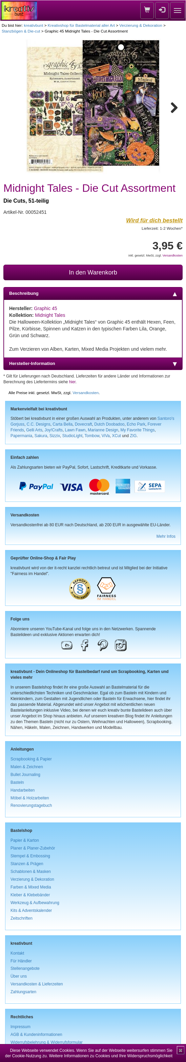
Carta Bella (63, 424)
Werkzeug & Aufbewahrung (35, 902)
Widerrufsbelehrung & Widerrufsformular (47, 1042)
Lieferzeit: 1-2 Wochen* (162, 228)
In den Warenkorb (93, 272)
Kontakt (17, 953)
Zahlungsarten (23, 991)
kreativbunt (33, 25)
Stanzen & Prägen (27, 863)
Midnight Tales (50, 315)
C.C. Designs (38, 424)
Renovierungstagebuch (31, 805)
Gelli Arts (34, 430)
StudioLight (72, 435)
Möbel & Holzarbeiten (30, 798)
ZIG (133, 435)
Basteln (17, 782)
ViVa (106, 435)
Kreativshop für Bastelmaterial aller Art (81, 25)
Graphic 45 (45, 308)
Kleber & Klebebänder (30, 895)
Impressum (20, 1026)
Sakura (41, 435)
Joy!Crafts (53, 430)
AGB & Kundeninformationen (36, 1034)
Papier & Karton (25, 840)
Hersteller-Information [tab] (93, 363)
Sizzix (54, 435)
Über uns (19, 976)
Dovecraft (83, 424)
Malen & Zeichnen (27, 766)
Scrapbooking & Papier (31, 759)
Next (171, 106)
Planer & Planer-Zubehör (33, 848)
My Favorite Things (138, 430)
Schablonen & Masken (31, 871)
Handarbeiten (23, 790)
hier (72, 382)
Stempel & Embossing (30, 856)
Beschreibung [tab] (93, 293)
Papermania (21, 435)
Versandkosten (172, 255)
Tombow (92, 435)
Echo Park (136, 424)
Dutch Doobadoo (109, 424)
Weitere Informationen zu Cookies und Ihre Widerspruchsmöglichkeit (110, 1056)
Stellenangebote (25, 968)
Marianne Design (103, 430)
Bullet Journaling (25, 774)
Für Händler (21, 961)
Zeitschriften (22, 918)
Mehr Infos (166, 536)
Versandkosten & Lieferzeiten (37, 984)
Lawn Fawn (75, 430)
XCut (116, 435)
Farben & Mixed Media (31, 887)
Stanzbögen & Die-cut (21, 31)
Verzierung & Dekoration (140, 25)
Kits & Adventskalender (31, 910)
